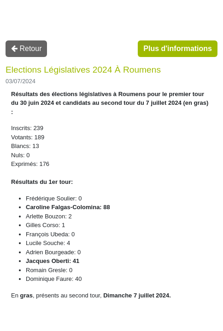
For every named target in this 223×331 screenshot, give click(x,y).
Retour (26, 48)
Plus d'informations (177, 48)
